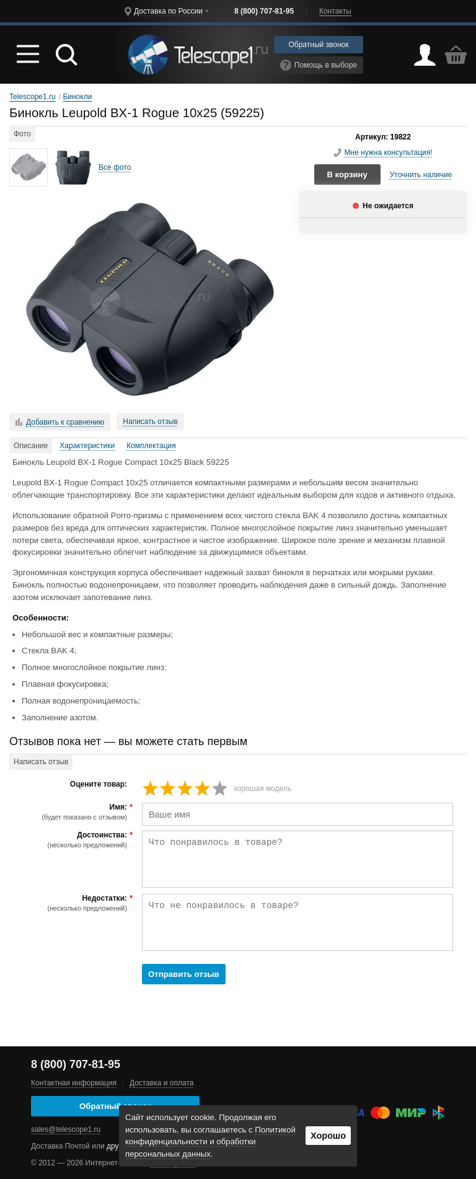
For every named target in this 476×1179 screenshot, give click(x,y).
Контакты (335, 11)
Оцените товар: (98, 784)
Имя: (69, 812)
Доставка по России (168, 11)
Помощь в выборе (318, 65)
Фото (22, 134)
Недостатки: (69, 903)
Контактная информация (74, 1083)
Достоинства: (69, 840)
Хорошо (328, 1136)
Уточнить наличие (421, 174)
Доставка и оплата (162, 1083)
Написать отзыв (150, 421)
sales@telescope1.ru (65, 1129)
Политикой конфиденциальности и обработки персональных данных (210, 1142)
